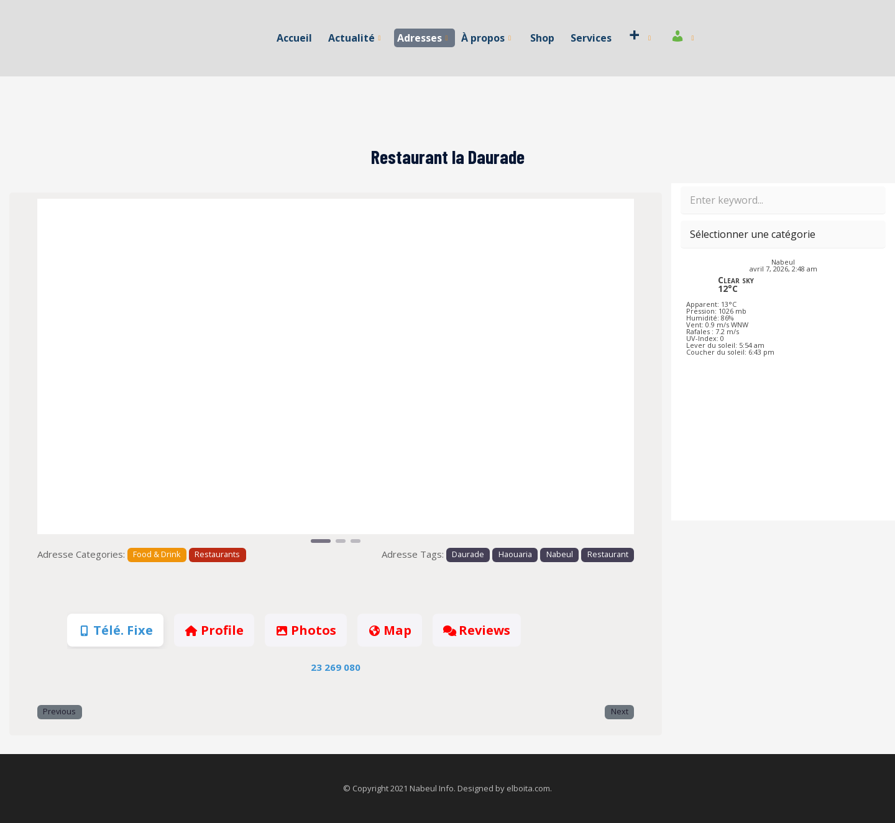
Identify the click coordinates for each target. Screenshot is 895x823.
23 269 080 (335, 667)
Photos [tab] (305, 630)
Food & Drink (156, 554)
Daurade (468, 554)
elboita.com (528, 788)
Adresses (422, 38)
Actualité (354, 38)
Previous (59, 711)
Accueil (295, 38)
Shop (542, 38)
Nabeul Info (432, 788)
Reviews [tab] (476, 630)
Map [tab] (389, 630)
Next (619, 711)
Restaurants (217, 554)
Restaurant (607, 554)
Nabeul (559, 554)
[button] (82, 372)
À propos (486, 38)
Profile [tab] (214, 630)
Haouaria (515, 554)
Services (590, 38)
